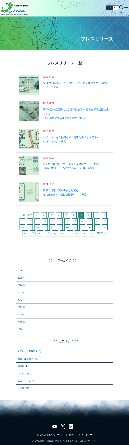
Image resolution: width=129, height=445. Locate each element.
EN (115, 7)
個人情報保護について (48, 435)
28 (59, 227)
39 (55, 233)
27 (52, 227)
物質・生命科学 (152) (28, 358)
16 (60, 221)
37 (40, 233)
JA (109, 7)
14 (45, 221)
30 (74, 227)
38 (47, 233)
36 (32, 233)
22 (105, 221)
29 (67, 227)
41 (70, 233)
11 (22, 221)
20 (89, 221)
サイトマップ (85, 435)
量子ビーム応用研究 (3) (29, 351)
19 (82, 221)
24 (30, 227)
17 (67, 221)
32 (90, 227)
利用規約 (69, 435)
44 (92, 233)
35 (25, 233)
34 (104, 227)
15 (52, 221)
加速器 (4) (23, 366)
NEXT (101, 233)
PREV (27, 215)
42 (77, 233)
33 (97, 227)
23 (22, 227)
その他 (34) (23, 388)
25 (37, 227)
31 (82, 227)
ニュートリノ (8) (26, 381)
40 (62, 233)
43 (85, 233)
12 (30, 221)
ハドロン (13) (24, 373)
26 (45, 227)
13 (37, 221)
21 (97, 221)
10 (104, 215)
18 (75, 221)
